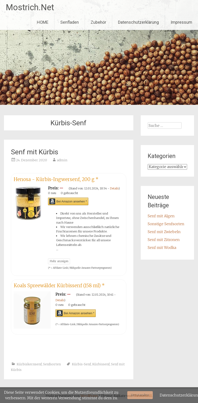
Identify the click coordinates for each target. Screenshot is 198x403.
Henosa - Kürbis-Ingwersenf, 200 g (56, 179)
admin (62, 160)
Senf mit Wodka (162, 247)
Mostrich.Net (30, 7)
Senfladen (69, 22)
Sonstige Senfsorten (166, 223)
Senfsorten (52, 364)
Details (114, 188)
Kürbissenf (101, 364)
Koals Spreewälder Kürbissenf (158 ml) (59, 285)
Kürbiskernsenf (29, 364)
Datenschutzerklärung (138, 22)
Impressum (181, 22)
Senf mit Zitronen (164, 239)
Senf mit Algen (161, 216)
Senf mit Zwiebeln (164, 231)
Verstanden (140, 395)
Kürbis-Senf (81, 364)
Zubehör (98, 22)
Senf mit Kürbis (34, 152)
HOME (42, 22)
